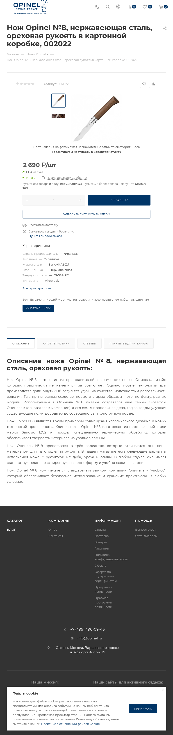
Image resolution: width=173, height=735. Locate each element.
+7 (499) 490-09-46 (87, 629)
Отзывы (89, 343)
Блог (11, 529)
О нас (52, 529)
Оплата (100, 529)
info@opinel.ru (89, 638)
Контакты (55, 536)
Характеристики (56, 343)
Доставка (102, 536)
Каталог (15, 520)
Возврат (101, 542)
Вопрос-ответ (145, 529)
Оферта (100, 565)
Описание (20, 343)
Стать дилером (146, 536)
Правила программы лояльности (103, 602)
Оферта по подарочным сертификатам (106, 576)
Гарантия (102, 548)
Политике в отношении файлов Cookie (70, 724)
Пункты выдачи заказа (45, 236)
